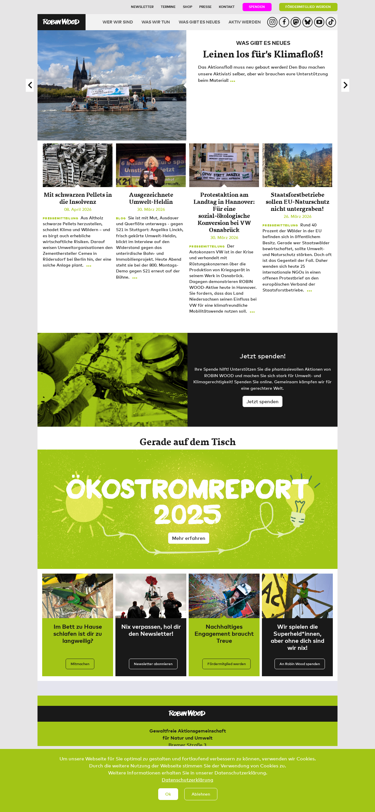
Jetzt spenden (262, 401)
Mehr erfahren (188, 538)
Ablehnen (201, 793)
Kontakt (227, 7)
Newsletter (142, 7)
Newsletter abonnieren (153, 664)
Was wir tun (156, 21)
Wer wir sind (118, 21)
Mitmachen (80, 664)
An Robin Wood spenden (299, 664)
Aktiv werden (245, 21)
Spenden (257, 7)
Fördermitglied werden (308, 7)
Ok (168, 793)
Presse (205, 7)
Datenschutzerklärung (187, 780)
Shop (187, 7)
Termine (168, 7)
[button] (30, 85)
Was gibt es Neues (199, 21)
